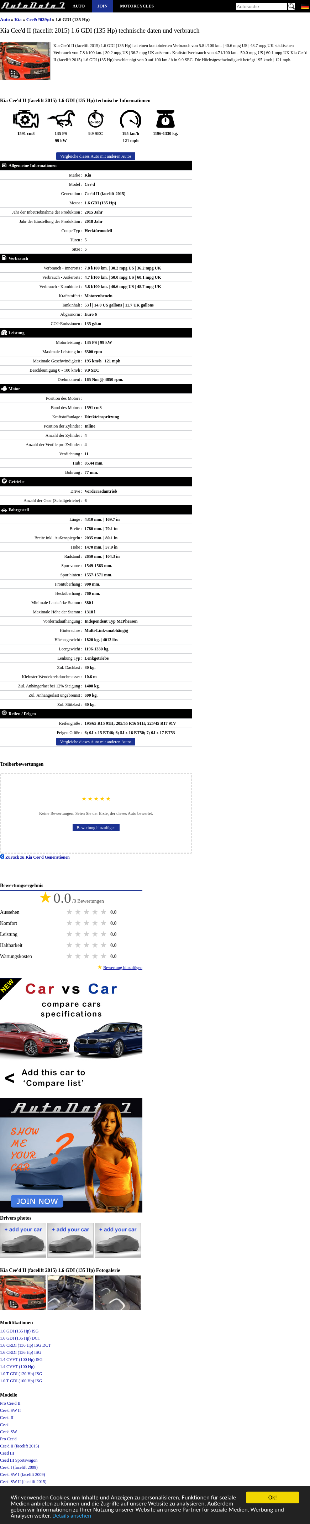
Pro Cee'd (8, 1438)
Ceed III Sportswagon (18, 1460)
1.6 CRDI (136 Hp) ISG (20, 1352)
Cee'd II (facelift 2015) (19, 1446)
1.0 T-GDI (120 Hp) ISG (21, 1373)
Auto (79, 6)
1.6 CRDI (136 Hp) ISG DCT (25, 1345)
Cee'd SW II (10, 1410)
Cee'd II (7, 1417)
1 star (70, 912)
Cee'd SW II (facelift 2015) (23, 1481)
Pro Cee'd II (10, 1403)
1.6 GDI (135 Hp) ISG (19, 1331)
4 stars (95, 912)
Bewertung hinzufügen (96, 827)
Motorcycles (137, 6)
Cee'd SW (8, 1431)
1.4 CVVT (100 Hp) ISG (21, 1359)
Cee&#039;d (39, 19)
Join (102, 6)
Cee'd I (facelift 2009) (19, 1467)
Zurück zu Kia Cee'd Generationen (35, 857)
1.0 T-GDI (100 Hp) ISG (21, 1380)
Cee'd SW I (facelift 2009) (22, 1474)
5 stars (104, 912)
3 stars (87, 912)
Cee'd (5, 1424)
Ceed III (7, 1453)
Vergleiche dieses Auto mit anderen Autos (96, 156)
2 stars (78, 912)
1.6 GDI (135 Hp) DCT (20, 1338)
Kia (18, 19)
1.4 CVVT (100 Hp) (17, 1366)
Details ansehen (71, 1516)
